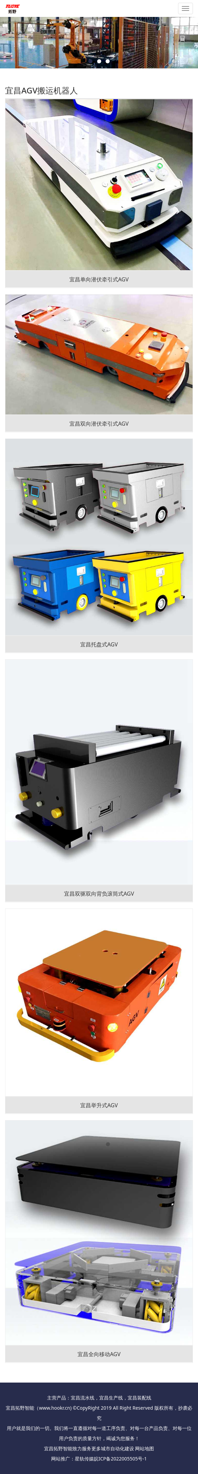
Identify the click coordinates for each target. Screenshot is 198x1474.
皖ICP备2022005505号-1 (120, 1458)
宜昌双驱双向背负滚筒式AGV (99, 893)
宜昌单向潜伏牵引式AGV (99, 279)
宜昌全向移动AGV (99, 1354)
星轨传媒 (84, 1458)
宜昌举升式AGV (99, 1105)
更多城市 (100, 1448)
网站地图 (144, 1448)
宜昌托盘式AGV (99, 644)
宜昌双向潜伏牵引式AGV (99, 423)
